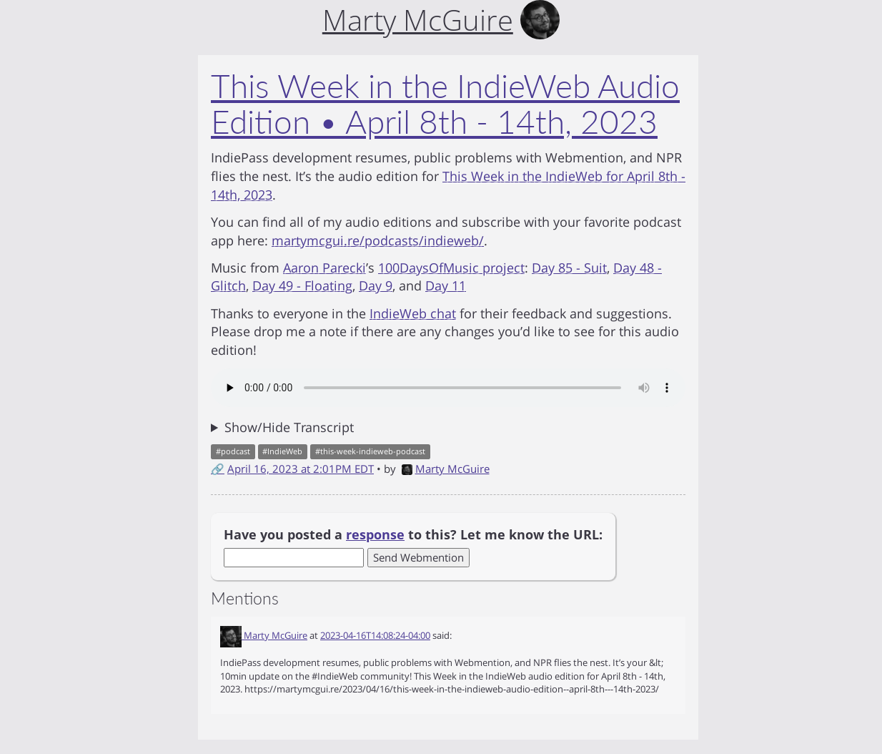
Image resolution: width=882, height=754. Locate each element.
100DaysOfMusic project (451, 267)
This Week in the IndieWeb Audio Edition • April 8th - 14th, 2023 (445, 104)
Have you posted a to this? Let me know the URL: (413, 534)
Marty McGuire (446, 468)
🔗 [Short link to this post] (217, 468)
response (375, 534)
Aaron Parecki (324, 267)
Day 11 (445, 285)
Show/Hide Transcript (289, 427)
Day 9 (375, 285)
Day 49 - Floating (302, 285)
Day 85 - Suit (569, 267)
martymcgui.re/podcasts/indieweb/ (378, 240)
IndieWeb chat (413, 313)
